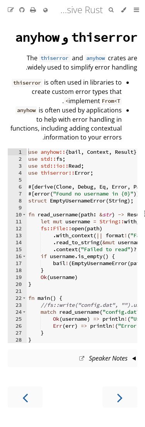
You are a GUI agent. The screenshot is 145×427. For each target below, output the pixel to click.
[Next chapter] (25, 397)
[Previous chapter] (119, 397)
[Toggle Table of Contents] (136, 10)
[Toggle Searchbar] (111, 10)
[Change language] (45, 10)
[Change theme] (123, 10)
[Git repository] (21, 9)
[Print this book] (32, 9)
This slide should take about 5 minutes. (72, 359)
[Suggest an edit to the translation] (11, 9)
